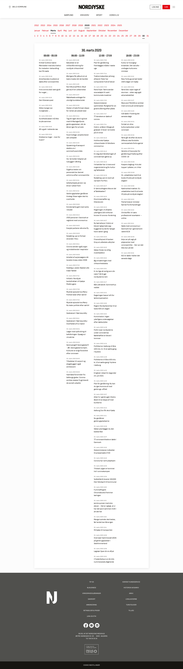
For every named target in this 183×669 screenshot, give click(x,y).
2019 (80, 25)
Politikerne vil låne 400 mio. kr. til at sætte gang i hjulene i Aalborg (105, 362)
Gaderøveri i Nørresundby (76, 313)
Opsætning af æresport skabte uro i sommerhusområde (75, 148)
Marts (53, 30)
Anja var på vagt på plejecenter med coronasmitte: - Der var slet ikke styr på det (132, 243)
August (81, 30)
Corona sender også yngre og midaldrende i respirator (77, 248)
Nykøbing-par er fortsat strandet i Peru (76, 237)
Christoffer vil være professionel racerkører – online (131, 215)
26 (126, 36)
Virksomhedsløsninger (91, 593)
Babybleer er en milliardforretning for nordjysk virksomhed (74, 66)
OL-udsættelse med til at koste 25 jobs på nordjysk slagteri (131, 178)
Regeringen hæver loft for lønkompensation (104, 296)
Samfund (68, 15)
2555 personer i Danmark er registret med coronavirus (77, 219)
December (123, 30)
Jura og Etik (91, 616)
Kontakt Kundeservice (131, 582)
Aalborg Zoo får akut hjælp (104, 410)
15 (82, 36)
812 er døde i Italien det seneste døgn (130, 257)
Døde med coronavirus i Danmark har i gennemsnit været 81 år (131, 229)
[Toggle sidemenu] (173, 7)
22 (110, 36)
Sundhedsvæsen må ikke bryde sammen (49, 120)
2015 (55, 25)
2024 (113, 25)
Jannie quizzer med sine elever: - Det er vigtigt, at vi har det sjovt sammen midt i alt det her (105, 507)
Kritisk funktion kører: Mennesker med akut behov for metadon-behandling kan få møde (50, 67)
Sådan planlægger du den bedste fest (104, 430)
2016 (61, 25)
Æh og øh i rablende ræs (48, 129)
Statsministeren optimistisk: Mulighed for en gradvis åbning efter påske (105, 106)
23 (114, 36)
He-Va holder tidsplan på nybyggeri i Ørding (76, 160)
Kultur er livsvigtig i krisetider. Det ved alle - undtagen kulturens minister (130, 67)
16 (86, 36)
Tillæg (131, 610)
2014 (49, 25)
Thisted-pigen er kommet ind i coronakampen (104, 470)
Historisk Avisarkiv (131, 588)
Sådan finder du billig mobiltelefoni (102, 251)
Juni (70, 30)
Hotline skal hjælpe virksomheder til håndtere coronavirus (104, 143)
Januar (37, 30)
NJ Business (91, 588)
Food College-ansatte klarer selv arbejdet (77, 136)
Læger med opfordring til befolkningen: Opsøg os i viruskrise (76, 334)
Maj (65, 30)
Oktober (102, 30)
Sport (99, 15)
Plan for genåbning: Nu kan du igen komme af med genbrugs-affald (104, 386)
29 (139, 36)
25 (122, 36)
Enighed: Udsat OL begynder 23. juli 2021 (105, 374)
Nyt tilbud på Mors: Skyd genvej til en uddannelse (76, 88)
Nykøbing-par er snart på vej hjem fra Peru (104, 179)
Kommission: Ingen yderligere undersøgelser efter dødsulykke (104, 319)
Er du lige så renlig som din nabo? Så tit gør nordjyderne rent (104, 274)
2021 (93, 25)
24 (118, 36)
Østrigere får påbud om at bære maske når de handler (77, 77)
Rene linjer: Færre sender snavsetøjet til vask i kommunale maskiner (104, 92)
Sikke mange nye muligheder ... (45, 109)
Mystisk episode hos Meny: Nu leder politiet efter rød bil (77, 303)
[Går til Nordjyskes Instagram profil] (91, 625)
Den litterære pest (46, 100)
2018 (74, 25)
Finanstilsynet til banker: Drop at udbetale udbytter (104, 240)
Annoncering (91, 605)
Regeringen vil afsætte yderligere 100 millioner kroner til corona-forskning (105, 213)
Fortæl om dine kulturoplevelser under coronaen (130, 127)
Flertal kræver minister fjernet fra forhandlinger (131, 203)
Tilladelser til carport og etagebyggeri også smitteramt (75, 364)
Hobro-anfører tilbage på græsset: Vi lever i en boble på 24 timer (104, 130)
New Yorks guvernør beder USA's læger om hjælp (131, 80)
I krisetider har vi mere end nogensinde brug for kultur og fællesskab (104, 167)
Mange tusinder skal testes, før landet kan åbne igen (104, 520)
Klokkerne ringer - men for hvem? (49, 138)
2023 (106, 25)
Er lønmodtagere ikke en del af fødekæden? (105, 190)
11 (66, 36)
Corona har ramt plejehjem (104, 461)
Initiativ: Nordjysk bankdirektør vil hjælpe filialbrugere (75, 281)
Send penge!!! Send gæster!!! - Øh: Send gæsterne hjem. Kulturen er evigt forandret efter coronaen (77, 349)
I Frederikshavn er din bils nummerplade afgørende (104, 560)
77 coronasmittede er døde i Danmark (105, 440)
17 (90, 36)
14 (78, 36)
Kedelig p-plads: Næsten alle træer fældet (77, 269)
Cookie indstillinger (91, 665)
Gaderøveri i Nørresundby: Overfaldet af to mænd (77, 322)
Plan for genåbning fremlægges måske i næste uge (104, 66)
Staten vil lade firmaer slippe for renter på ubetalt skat (77, 109)
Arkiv (131, 593)
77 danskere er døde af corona (103, 117)
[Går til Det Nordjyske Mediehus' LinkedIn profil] (97, 625)
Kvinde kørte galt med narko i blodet (77, 208)
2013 (43, 25)
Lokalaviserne (131, 599)
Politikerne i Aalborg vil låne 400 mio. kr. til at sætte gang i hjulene (105, 349)
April (60, 30)
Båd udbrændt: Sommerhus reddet (105, 286)
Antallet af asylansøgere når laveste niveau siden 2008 (77, 258)
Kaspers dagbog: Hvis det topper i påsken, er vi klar (131, 165)
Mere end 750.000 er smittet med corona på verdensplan (132, 104)
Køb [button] (166, 7)
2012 (36, 25)
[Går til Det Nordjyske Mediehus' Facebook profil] (85, 625)
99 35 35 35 (93, 638)
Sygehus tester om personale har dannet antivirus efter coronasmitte (77, 172)
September (92, 30)
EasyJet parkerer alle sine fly (77, 228)
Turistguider (131, 605)
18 (94, 36)
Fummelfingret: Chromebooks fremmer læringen (103, 493)
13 (74, 36)
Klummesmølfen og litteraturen (102, 200)
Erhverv (84, 15)
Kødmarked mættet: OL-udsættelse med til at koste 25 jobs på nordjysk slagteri (132, 191)
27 (131, 36)
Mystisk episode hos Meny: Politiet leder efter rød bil (77, 293)
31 (148, 36)
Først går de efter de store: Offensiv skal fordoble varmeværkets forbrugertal (132, 140)
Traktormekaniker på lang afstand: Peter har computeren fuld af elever (104, 79)
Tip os (91, 582)
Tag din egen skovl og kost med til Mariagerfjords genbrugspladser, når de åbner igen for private (76, 123)
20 (102, 36)
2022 (100, 25)
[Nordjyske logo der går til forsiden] (91, 7)
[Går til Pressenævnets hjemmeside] (91, 649)
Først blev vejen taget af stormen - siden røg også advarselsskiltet (131, 92)
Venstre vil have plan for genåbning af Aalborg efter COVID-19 (132, 154)
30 (143, 36)
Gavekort (91, 599)
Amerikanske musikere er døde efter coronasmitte (49, 80)
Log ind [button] (155, 7)
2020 (87, 25)
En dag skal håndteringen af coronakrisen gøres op (105, 155)
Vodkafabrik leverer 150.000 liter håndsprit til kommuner (105, 480)
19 (98, 36)
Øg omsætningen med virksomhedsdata (102, 262)
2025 (119, 25)
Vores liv (114, 15)
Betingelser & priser (91, 610)
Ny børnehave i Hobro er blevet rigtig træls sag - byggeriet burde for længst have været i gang (104, 227)
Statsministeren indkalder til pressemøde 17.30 (104, 451)
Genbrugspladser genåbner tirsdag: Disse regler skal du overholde (77, 196)
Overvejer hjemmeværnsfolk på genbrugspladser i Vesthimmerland (105, 541)
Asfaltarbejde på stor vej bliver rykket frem (76, 184)
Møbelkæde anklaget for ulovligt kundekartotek (76, 98)
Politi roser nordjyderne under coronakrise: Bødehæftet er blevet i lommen (103, 334)
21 (106, 36)
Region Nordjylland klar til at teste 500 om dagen (105, 307)
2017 (68, 25)
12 (70, 36)
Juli (75, 30)
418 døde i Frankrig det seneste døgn (130, 115)
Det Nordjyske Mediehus (95, 634)
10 (62, 36)
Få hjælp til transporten (103, 530)
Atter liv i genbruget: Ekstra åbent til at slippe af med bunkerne (105, 400)
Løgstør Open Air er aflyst (104, 551)
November (112, 30)
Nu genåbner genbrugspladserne (101, 419)
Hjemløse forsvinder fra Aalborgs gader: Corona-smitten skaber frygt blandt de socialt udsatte (77, 379)
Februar (45, 30)
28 (135, 36)
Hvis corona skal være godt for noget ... (49, 91)
